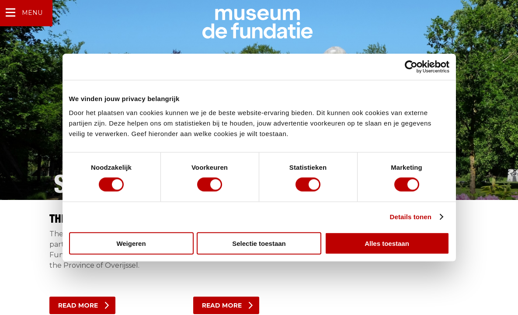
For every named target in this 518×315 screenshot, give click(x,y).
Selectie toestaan (259, 243)
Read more (78, 305)
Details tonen (410, 216)
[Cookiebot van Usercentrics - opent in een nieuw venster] (411, 67)
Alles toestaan (387, 243)
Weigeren (131, 243)
